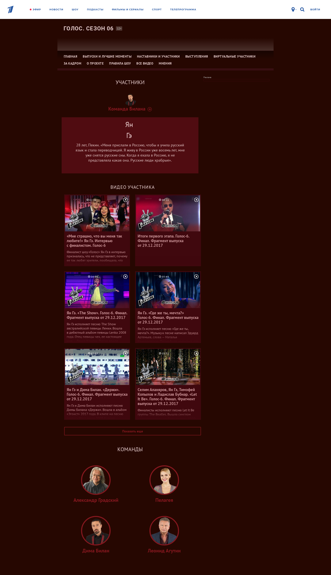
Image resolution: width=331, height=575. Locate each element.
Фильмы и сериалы (128, 9)
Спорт (157, 9)
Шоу (75, 9)
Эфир (37, 9)
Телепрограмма (183, 9)
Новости (56, 9)
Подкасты (95, 9)
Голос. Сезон (89, 28)
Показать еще (132, 431)
